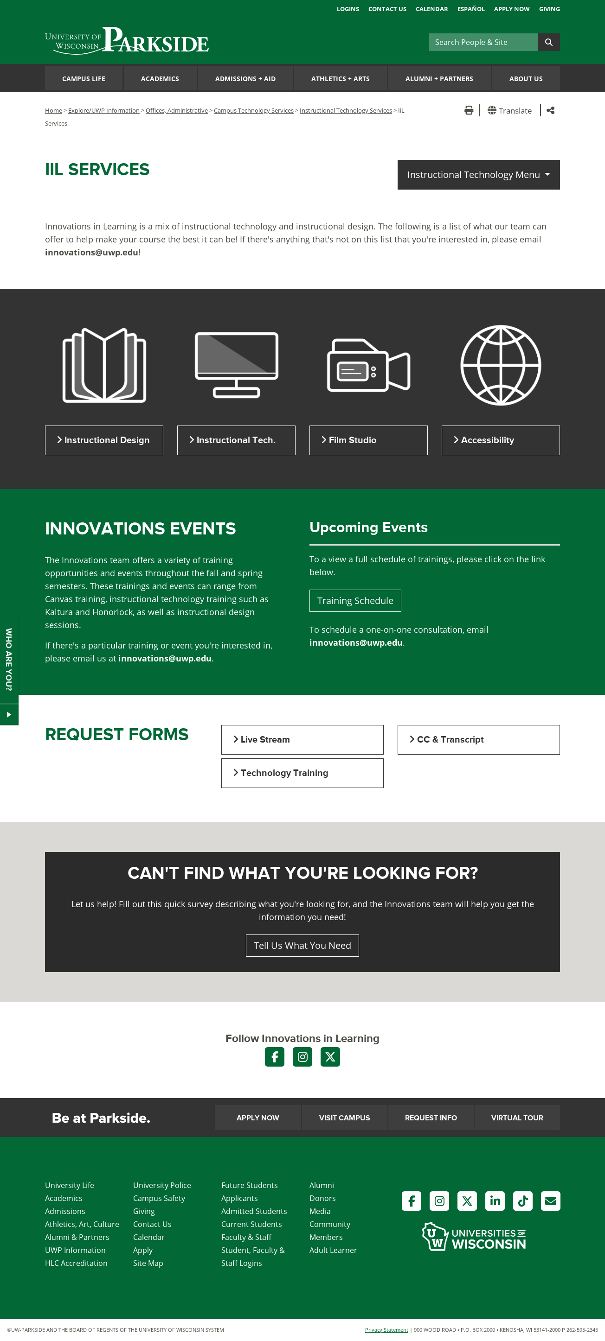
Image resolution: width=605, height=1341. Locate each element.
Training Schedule (355, 600)
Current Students (251, 1224)
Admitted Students (254, 1211)
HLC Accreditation (76, 1263)
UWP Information (75, 1250)
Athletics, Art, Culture (82, 1224)
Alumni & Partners (77, 1237)
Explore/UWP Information (104, 110)
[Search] (483, 42)
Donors (322, 1198)
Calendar (432, 9)
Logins (348, 9)
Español (471, 9)
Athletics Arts (340, 78)
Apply (143, 1250)
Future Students (249, 1185)
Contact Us (387, 9)
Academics (160, 78)
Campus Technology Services (254, 110)
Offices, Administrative (177, 110)
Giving (549, 9)
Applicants (239, 1198)
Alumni (321, 1185)
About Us (526, 78)
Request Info (431, 1118)
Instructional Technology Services (346, 110)
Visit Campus (344, 1118)
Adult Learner (333, 1250)
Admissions (65, 1211)
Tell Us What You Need (302, 945)
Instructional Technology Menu (474, 174)
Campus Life (83, 78)
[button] (511, 110)
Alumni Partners (439, 78)
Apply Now (512, 9)
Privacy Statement (386, 1329)
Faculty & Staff (246, 1237)
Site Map (148, 1263)
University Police (162, 1185)
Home (53, 110)
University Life (69, 1185)
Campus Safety (159, 1198)
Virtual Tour (517, 1118)
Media (320, 1211)
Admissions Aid (245, 78)
